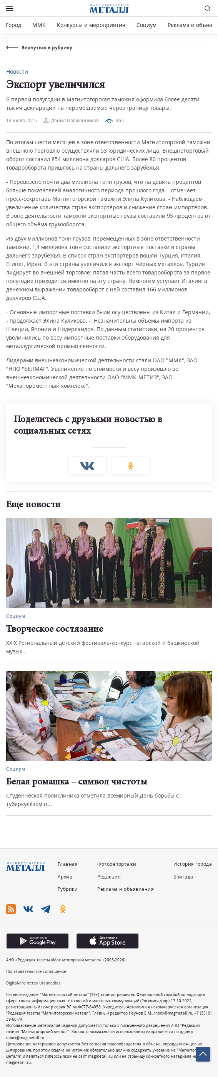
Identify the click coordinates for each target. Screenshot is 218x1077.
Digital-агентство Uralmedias (33, 983)
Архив (65, 876)
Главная (68, 864)
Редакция (109, 876)
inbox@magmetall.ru (173, 1013)
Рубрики (68, 889)
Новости (17, 71)
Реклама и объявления (125, 889)
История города (192, 864)
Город (13, 25)
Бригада (183, 876)
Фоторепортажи (116, 864)
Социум (146, 25)
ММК (39, 25)
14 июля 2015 (21, 120)
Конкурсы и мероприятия (92, 25)
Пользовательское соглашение (36, 971)
